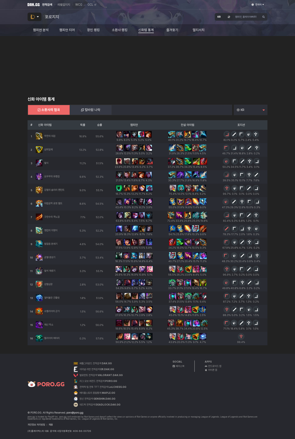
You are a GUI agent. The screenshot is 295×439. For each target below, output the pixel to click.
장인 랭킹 (93, 30)
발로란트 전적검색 (101, 375)
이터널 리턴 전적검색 (97, 369)
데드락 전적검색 (100, 404)
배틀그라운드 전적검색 (96, 363)
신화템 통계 (146, 30)
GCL (92, 4)
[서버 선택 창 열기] (224, 17)
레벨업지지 (63, 4)
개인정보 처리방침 (36, 424)
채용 (51, 424)
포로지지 (52, 17)
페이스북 (178, 366)
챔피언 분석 (41, 30)
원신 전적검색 (97, 399)
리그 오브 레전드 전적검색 (98, 381)
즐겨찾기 (172, 30)
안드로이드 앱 (213, 366)
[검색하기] (263, 17)
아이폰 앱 (211, 369)
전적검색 (47, 4)
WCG (78, 4)
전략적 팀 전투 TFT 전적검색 (103, 387)
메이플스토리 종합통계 (97, 393)
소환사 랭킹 (120, 30)
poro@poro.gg (74, 412)
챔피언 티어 (67, 30)
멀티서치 (199, 30)
